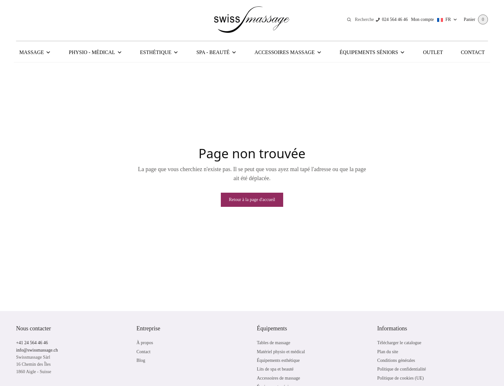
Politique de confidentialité (401, 369)
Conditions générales (396, 360)
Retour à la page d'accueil (252, 199)
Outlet (433, 52)
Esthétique (159, 52)
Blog (141, 360)
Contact (473, 52)
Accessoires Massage (288, 52)
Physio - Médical (95, 52)
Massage (35, 52)
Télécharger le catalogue (399, 342)
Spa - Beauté (216, 52)
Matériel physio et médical (281, 351)
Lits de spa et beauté (275, 369)
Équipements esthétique (278, 360)
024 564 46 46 (394, 19)
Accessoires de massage (278, 378)
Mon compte (421, 19)
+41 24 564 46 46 (32, 342)
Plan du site (387, 351)
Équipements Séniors (372, 52)
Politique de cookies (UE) (400, 378)
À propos (145, 342)
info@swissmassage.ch (37, 350)
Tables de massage (273, 342)
